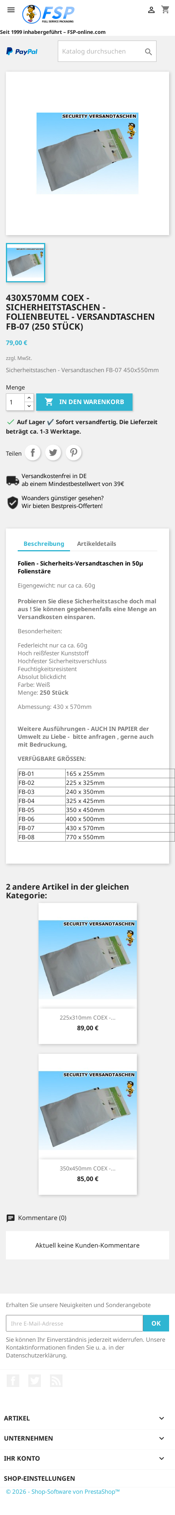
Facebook (13, 1380)
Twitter (34, 1380)
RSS (56, 1380)
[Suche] (107, 51)
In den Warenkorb (84, 402)
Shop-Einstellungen (39, 1478)
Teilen (33, 452)
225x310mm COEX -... (88, 1017)
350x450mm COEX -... (88, 1168)
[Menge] (15, 402)
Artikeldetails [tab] (96, 543)
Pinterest (73, 452)
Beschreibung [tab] (44, 543)
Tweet (53, 452)
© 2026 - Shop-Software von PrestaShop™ (63, 1491)
